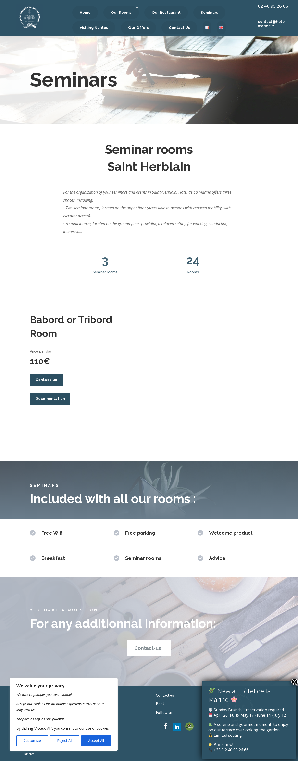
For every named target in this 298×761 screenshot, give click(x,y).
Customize (32, 740)
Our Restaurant (166, 12)
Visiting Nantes (94, 27)
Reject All (64, 740)
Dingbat (29, 754)
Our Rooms (121, 12)
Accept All (96, 740)
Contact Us (179, 27)
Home (85, 12)
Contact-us (46, 380)
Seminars (209, 12)
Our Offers (138, 27)
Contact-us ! (149, 648)
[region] (64, 714)
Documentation (50, 398)
